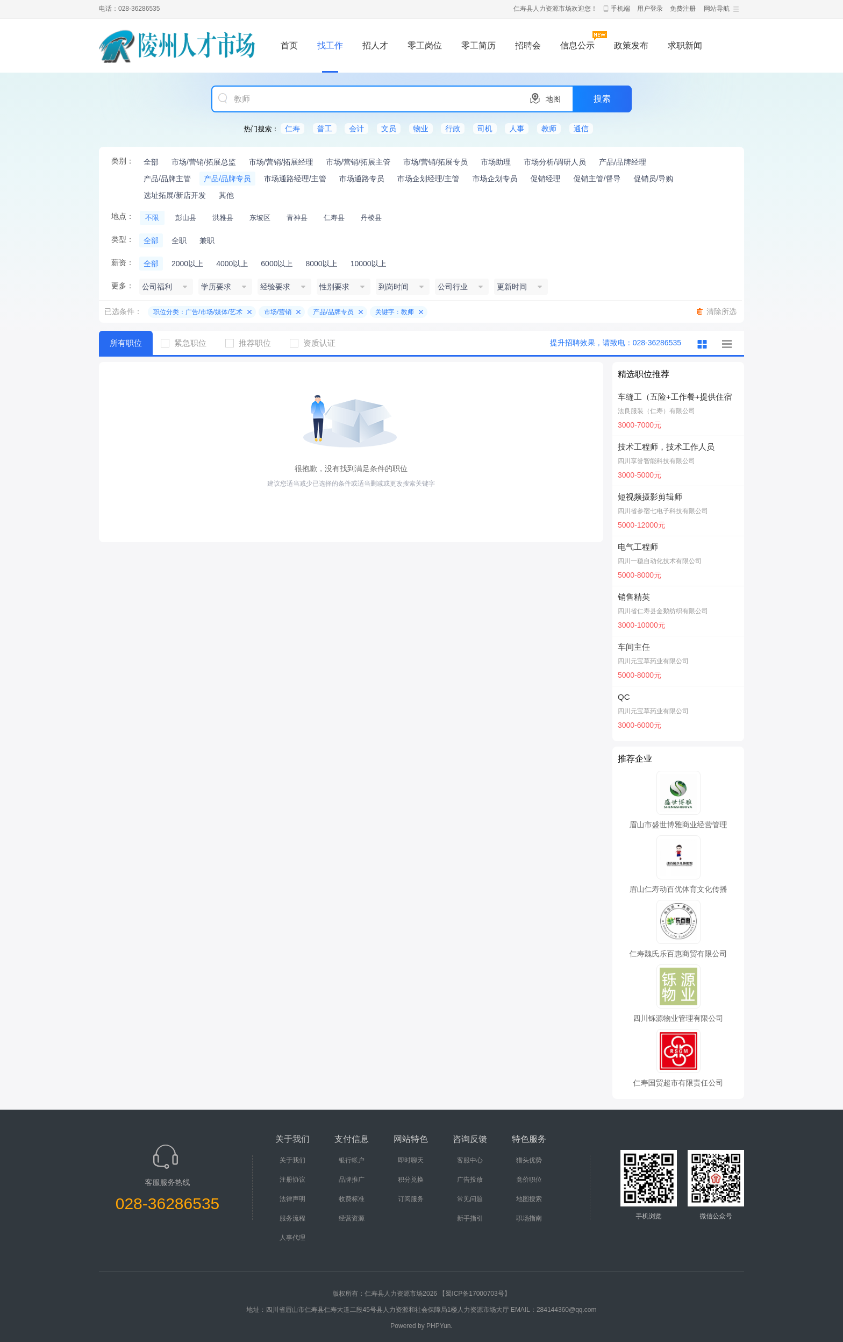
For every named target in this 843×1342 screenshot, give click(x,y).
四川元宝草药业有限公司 (653, 661)
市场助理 (496, 162)
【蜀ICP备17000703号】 (474, 1293)
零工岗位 (425, 45)
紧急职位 (187, 342)
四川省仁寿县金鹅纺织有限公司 (663, 611)
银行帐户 (352, 1160)
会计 (356, 128)
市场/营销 (277, 312)
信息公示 (577, 45)
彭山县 (185, 218)
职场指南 (529, 1218)
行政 (452, 128)
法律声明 (292, 1199)
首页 (289, 45)
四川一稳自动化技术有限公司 (660, 561)
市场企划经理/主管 (428, 178)
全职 (179, 240)
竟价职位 (529, 1179)
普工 (324, 128)
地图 (553, 99)
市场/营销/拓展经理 (281, 162)
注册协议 (292, 1179)
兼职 (207, 240)
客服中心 (470, 1160)
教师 (548, 128)
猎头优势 (529, 1160)
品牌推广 (352, 1179)
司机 (484, 128)
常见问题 (470, 1199)
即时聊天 (411, 1160)
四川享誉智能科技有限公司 (656, 461)
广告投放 (470, 1179)
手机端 (620, 8)
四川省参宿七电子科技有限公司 (663, 511)
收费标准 (352, 1199)
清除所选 (721, 311)
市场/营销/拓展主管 (358, 162)
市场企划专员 (495, 178)
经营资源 (352, 1218)
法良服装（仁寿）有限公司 (656, 411)
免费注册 (683, 8)
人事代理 (292, 1237)
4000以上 (232, 263)
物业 (420, 128)
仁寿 (292, 128)
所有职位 (126, 342)
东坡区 (259, 218)
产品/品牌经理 (622, 162)
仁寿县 (334, 218)
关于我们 (292, 1160)
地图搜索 (529, 1199)
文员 (388, 128)
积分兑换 (411, 1179)
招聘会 (528, 45)
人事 (516, 128)
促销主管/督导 (597, 178)
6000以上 (276, 263)
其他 (226, 195)
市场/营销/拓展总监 (204, 162)
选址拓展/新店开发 (175, 195)
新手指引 (470, 1218)
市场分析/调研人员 (555, 162)
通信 (581, 128)
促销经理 (546, 178)
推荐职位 (252, 342)
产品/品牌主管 (167, 178)
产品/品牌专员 (227, 178)
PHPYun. (439, 1326)
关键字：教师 (394, 312)
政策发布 (631, 45)
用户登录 (650, 8)
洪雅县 (222, 218)
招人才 (375, 45)
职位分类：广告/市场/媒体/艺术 (197, 312)
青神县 (297, 218)
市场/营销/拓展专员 (435, 162)
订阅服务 (411, 1199)
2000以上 (187, 263)
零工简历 (478, 45)
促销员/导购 (653, 178)
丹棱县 (371, 218)
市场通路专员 (361, 178)
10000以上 (369, 263)
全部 (151, 162)
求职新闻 (685, 45)
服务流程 (292, 1218)
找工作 (330, 45)
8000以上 (321, 263)
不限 (152, 218)
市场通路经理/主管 (295, 178)
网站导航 (717, 8)
